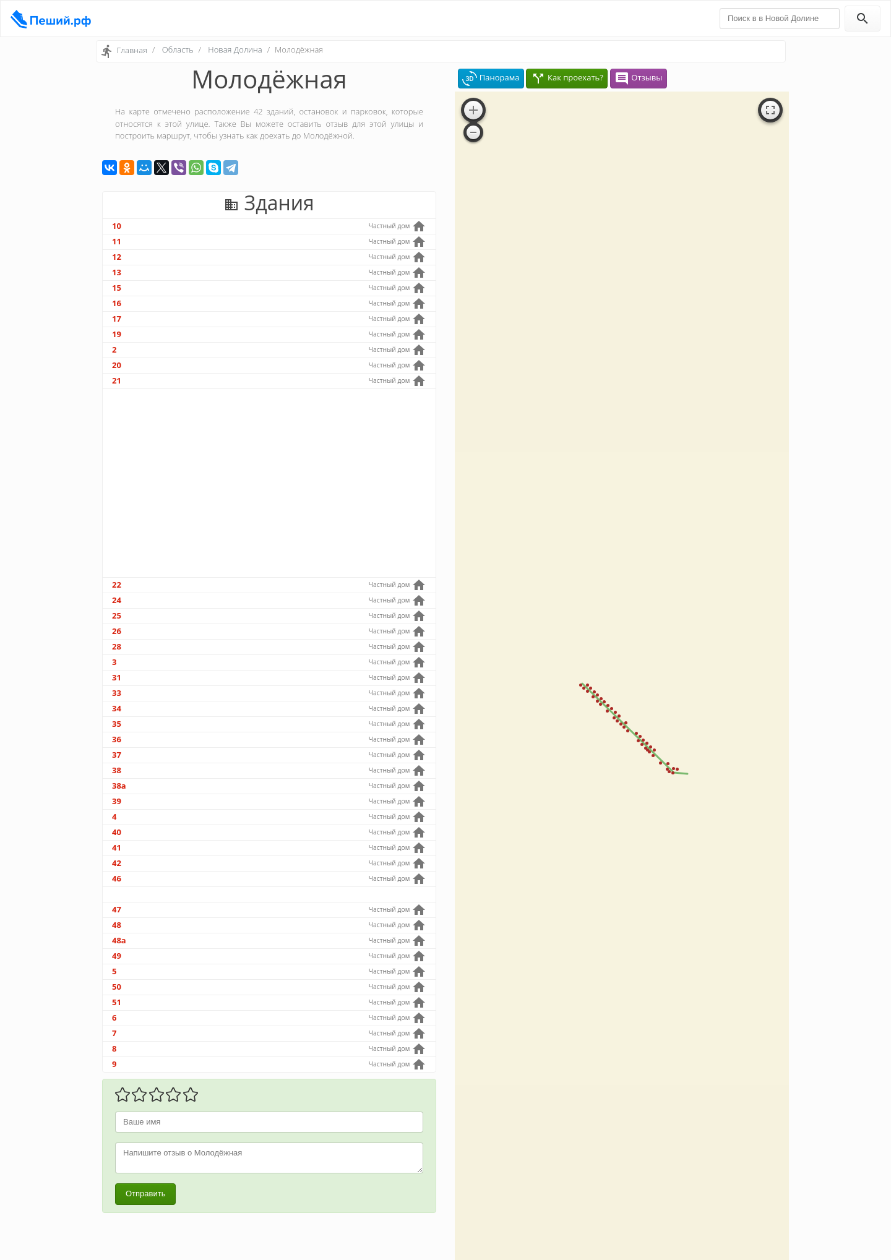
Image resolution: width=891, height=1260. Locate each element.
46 (116, 878)
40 (116, 832)
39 (116, 801)
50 (116, 986)
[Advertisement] (269, 483)
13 (116, 272)
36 (116, 739)
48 (116, 924)
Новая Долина (235, 49)
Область (178, 49)
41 (116, 847)
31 (116, 677)
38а (119, 785)
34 (116, 708)
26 (116, 630)
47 (116, 909)
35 (116, 723)
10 (116, 225)
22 (116, 584)
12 (116, 256)
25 (116, 615)
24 (116, 600)
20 (116, 365)
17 (116, 318)
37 (116, 754)
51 (116, 1002)
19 (116, 334)
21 (116, 380)
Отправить (145, 1193)
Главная (131, 50)
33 (116, 692)
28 (116, 646)
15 (116, 287)
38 (116, 770)
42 (116, 862)
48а (119, 940)
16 (116, 303)
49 (116, 955)
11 (116, 241)
